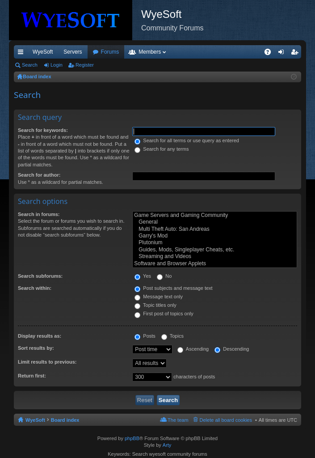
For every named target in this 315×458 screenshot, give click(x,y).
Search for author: (39, 175)
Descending (231, 349)
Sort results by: (36, 348)
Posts (144, 336)
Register (85, 65)
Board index (65, 420)
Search (30, 65)
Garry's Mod (214, 236)
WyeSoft (43, 52)
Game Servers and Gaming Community (214, 215)
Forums (158, 52)
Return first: (32, 375)
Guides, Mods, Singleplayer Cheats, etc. (214, 249)
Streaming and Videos (214, 256)
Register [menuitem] (296, 54)
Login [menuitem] (283, 54)
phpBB (132, 438)
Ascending (193, 349)
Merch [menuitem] (233, 52)
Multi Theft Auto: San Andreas (214, 229)
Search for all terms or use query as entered (186, 140)
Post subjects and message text (173, 288)
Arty (167, 445)
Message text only (158, 296)
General (214, 222)
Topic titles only (155, 305)
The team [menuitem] (178, 420)
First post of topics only (163, 313)
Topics (172, 336)
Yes (142, 276)
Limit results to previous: (47, 362)
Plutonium (214, 242)
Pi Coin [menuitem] (260, 52)
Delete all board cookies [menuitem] (226, 420)
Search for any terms (161, 149)
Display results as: (39, 336)
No (164, 276)
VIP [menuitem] (97, 52)
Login (56, 65)
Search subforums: (40, 276)
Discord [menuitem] (121, 52)
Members (198, 52)
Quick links (22, 54)
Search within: (34, 288)
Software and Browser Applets (214, 263)
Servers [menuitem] (72, 52)
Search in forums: (39, 214)
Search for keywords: (43, 130)
